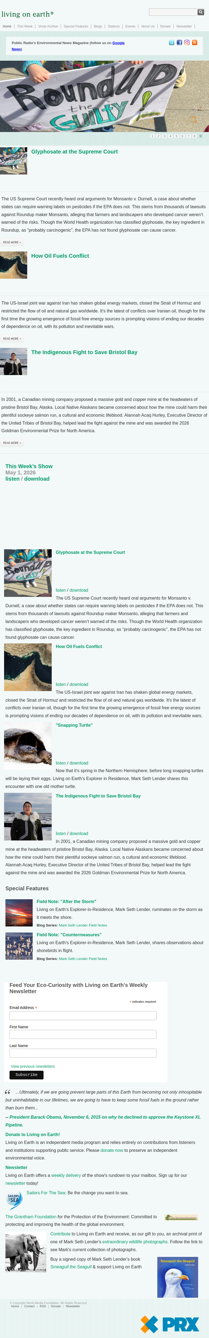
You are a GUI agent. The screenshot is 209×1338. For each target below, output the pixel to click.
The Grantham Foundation (31, 1216)
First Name (19, 1027)
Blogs (98, 26)
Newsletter (184, 26)
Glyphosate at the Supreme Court (74, 152)
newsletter (15, 1183)
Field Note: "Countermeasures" (69, 934)
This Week (24, 26)
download (37, 479)
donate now (112, 1150)
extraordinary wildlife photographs (135, 1241)
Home (7, 26)
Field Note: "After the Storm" (66, 901)
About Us (147, 26)
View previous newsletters (33, 1066)
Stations (113, 26)
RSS (43, 1306)
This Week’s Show (29, 466)
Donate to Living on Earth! (32, 1134)
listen (12, 479)
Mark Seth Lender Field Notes (83, 925)
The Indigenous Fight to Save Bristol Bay (84, 352)
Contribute (60, 1234)
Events (130, 26)
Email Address (23, 1007)
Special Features (76, 26)
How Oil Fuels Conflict (60, 256)
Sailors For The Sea (46, 1192)
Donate (165, 26)
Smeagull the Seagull (70, 1267)
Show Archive (48, 26)
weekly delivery (66, 1175)
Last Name (19, 1046)
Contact (29, 1306)
